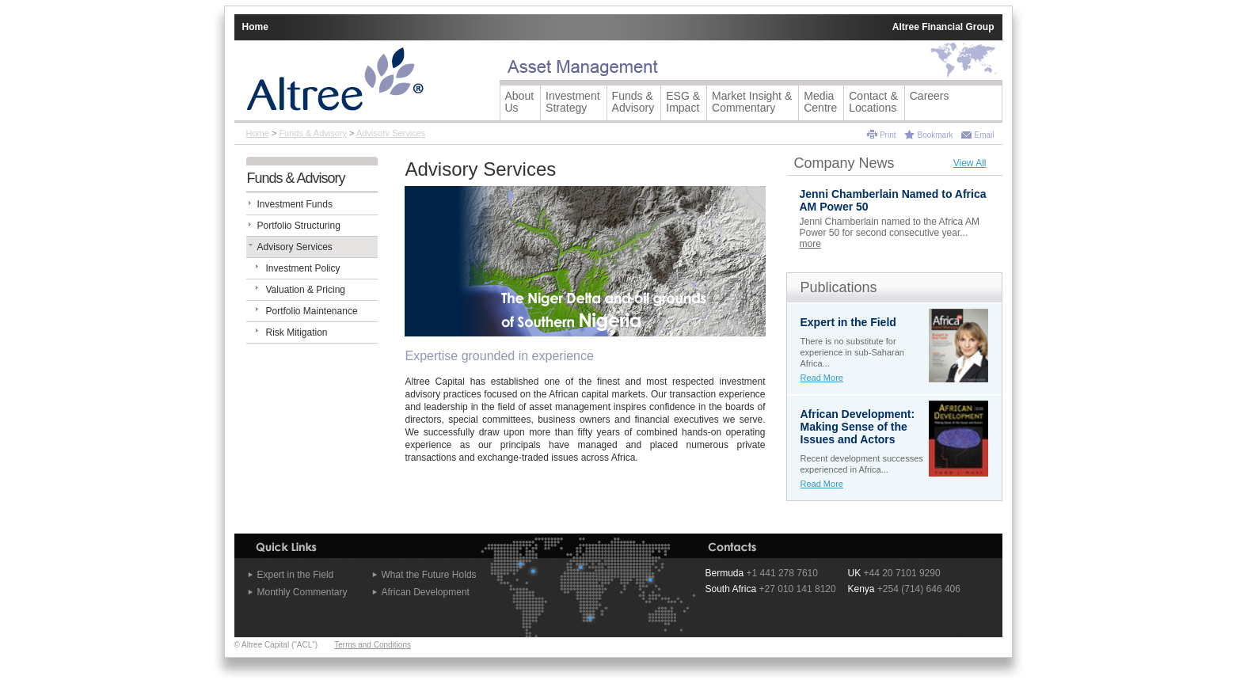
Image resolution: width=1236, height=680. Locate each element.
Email (984, 135)
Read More (822, 377)
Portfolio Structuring (298, 225)
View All (970, 163)
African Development (426, 592)
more (810, 243)
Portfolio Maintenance (312, 311)
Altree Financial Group (943, 26)
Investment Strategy (572, 101)
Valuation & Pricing (306, 289)
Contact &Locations (873, 101)
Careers (929, 95)
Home (255, 26)
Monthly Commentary (302, 592)
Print (888, 135)
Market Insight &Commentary (752, 101)
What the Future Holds (429, 574)
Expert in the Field (295, 574)
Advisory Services (390, 133)
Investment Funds (295, 204)
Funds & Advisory (313, 133)
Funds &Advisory (633, 101)
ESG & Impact (683, 101)
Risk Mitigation (297, 332)
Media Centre (820, 101)
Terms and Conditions (372, 644)
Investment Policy (303, 268)
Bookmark (935, 135)
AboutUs (519, 101)
